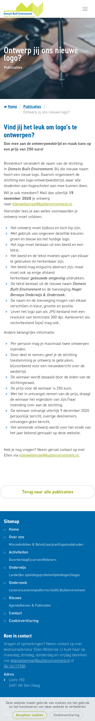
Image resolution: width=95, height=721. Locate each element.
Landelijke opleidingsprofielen (31, 575)
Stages (75, 575)
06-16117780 (14, 666)
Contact (15, 613)
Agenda (14, 605)
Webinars (49, 559)
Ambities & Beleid (31, 544)
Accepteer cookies (29, 715)
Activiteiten (18, 552)
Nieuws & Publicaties (35, 605)
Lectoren (15, 590)
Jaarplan (51, 544)
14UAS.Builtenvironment (67, 590)
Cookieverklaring (66, 715)
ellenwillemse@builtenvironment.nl (42, 204)
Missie (13, 544)
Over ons (16, 537)
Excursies (35, 559)
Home (10, 107)
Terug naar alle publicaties (47, 492)
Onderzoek (18, 582)
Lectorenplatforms (35, 590)
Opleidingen (61, 575)
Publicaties (32, 106)
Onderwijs (17, 567)
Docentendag (18, 559)
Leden (78, 544)
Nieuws (15, 597)
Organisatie (66, 544)
